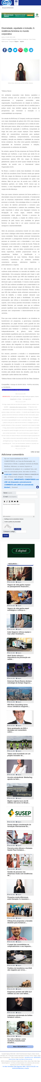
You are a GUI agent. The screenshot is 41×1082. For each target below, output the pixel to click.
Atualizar (18, 529)
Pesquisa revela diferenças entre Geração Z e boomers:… (19, 898)
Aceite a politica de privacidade (12, 521)
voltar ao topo (35, 452)
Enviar (6, 535)
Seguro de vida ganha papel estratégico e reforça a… (18, 609)
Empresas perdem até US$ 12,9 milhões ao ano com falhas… (19, 992)
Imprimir (22, 41)
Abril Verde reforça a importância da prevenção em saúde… (18, 657)
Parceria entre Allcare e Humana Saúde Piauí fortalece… (19, 849)
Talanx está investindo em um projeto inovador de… (18, 754)
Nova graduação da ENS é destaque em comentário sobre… (17, 730)
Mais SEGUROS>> (20, 1047)
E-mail (10, 496)
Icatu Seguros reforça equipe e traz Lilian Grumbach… (19, 633)
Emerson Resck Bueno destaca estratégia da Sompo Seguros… (19, 682)
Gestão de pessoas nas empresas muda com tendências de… (20, 873)
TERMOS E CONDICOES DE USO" (22, 446)
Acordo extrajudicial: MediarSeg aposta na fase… (19, 778)
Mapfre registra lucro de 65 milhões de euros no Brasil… (18, 802)
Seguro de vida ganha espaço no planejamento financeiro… (18, 585)
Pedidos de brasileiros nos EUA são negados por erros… (19, 969)
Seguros (16, 41)
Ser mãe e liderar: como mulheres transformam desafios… (16, 1041)
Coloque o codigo (9, 531)
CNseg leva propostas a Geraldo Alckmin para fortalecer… (19, 922)
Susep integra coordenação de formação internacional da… (19, 825)
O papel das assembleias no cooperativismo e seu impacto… (19, 945)
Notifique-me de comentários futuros (13, 519)
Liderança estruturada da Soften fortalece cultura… (19, 1016)
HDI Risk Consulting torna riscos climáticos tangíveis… (18, 705)
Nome (8, 493)
